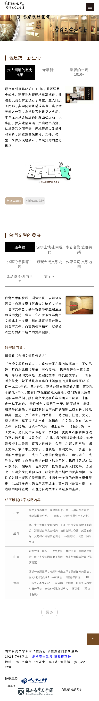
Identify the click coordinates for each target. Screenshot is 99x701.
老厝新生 (49, 70)
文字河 (49, 276)
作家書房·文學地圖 (79, 264)
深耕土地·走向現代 (49, 249)
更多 (49, 612)
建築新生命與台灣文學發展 (14, 7)
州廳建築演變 (35, 201)
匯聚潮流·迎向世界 (20, 278)
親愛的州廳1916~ (79, 72)
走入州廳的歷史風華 (19, 72)
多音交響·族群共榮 (79, 249)
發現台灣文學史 (49, 262)
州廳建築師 (14, 201)
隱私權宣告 (62, 656)
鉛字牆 (19, 247)
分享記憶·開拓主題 (20, 264)
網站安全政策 (42, 656)
